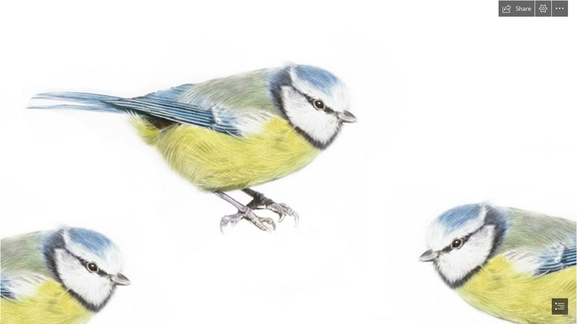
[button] (517, 8)
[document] (288, 162)
